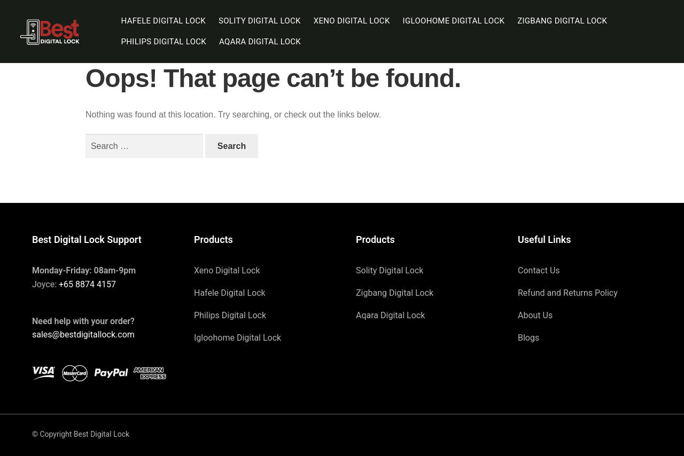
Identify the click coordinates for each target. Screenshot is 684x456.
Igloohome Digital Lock (454, 21)
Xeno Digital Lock (352, 21)
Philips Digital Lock (164, 41)
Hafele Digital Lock (163, 21)
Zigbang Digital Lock (562, 21)
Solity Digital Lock (260, 21)
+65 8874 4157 (87, 284)
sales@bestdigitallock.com (83, 334)
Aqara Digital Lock (260, 41)
